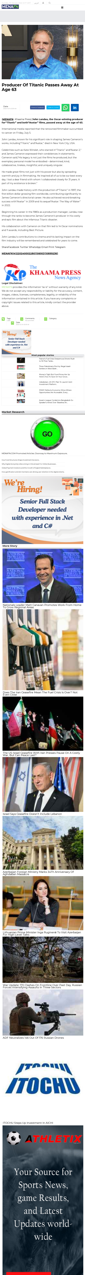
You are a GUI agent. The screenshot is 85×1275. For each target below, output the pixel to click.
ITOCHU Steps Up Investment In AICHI (28, 1123)
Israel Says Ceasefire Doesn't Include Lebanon (32, 816)
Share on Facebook (37, 112)
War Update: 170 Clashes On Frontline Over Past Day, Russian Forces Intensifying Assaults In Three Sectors (42, 988)
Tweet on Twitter (53, 112)
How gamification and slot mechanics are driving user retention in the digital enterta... (33, 476)
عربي (36, 3)
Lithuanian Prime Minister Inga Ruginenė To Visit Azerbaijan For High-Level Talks (42, 935)
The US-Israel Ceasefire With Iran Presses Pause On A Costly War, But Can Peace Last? (41, 757)
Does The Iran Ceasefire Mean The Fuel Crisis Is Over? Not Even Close (40, 697)
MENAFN (7, 123)
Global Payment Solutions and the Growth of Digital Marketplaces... (26, 472)
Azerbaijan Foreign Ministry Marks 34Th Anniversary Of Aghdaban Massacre (38, 875)
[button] (43, 3)
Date (5, 111)
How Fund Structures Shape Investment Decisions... (21, 464)
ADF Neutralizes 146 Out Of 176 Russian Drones (33, 1039)
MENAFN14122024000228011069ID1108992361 (30, 257)
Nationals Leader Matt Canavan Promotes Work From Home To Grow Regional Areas (42, 610)
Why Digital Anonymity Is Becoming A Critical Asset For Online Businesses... (29, 468)
